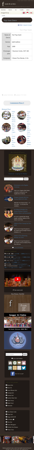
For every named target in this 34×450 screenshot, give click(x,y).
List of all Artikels (18, 247)
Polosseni (9, 405)
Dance (10, 9)
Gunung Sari (10, 393)
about (27, 9)
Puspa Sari (10, 414)
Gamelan (3, 9)
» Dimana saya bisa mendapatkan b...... (20, 264)
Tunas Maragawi (11, 424)
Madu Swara (10, 400)
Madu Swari (10, 403)
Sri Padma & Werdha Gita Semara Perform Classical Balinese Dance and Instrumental (22, 211)
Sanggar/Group (5, 12)
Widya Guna (10, 429)
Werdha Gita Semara (12, 427)
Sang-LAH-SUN (11, 417)
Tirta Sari (9, 422)
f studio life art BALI (9, 4)
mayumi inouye (27, 25)
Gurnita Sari (10, 395)
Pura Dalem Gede (11, 412)
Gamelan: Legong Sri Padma (18, 174)
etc (16, 9)
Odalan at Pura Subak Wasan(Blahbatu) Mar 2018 (14, 120)
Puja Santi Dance (10, 20)
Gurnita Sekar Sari (12, 398)
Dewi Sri (9, 387)
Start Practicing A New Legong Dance (14, 130)
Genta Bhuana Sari (12, 390)
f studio (22, 9)
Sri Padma (10, 419)
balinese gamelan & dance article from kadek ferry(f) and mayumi (17, 448)
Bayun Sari (10, 385)
